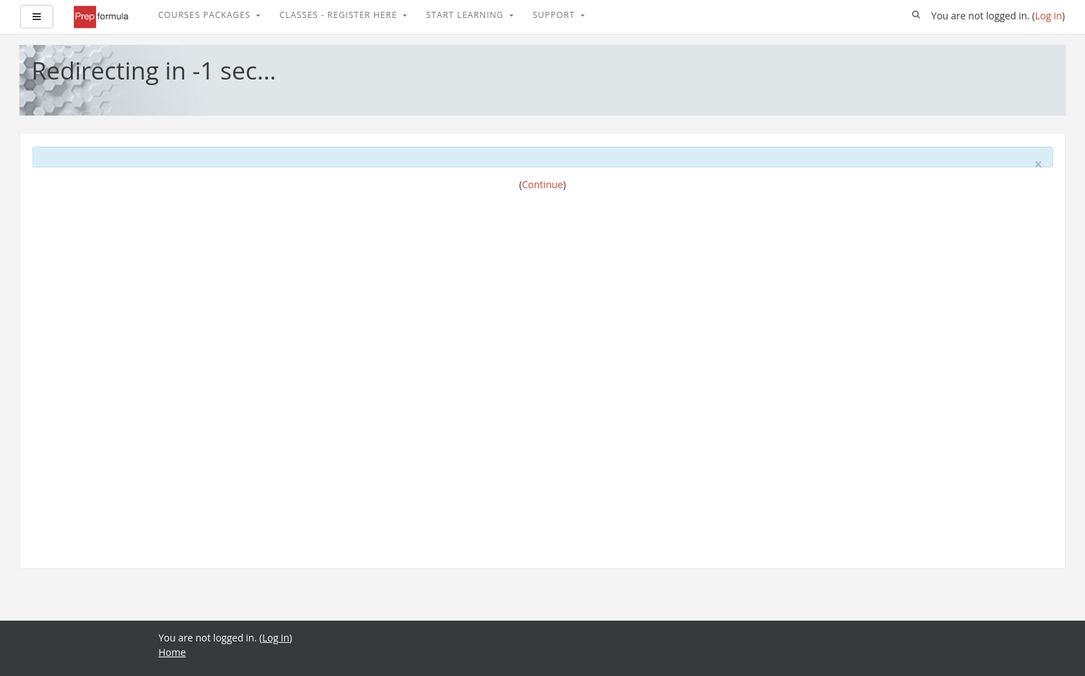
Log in (1048, 15)
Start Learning (466, 15)
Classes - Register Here (340, 15)
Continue (542, 184)
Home (172, 652)
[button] (916, 15)
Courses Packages (205, 15)
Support (555, 15)
